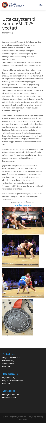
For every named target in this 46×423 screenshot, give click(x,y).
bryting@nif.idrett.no (10, 394)
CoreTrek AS (23, 419)
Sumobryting (7, 33)
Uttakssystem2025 (23, 205)
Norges (11, 4)
